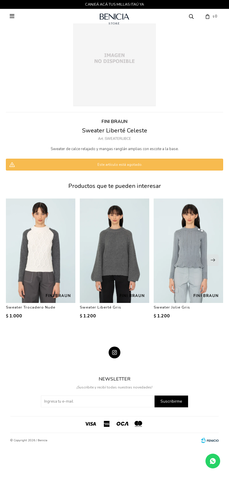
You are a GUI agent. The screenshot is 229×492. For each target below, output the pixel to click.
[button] (212, 260)
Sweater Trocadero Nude (30, 307)
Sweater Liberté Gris (100, 307)
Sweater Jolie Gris (172, 307)
